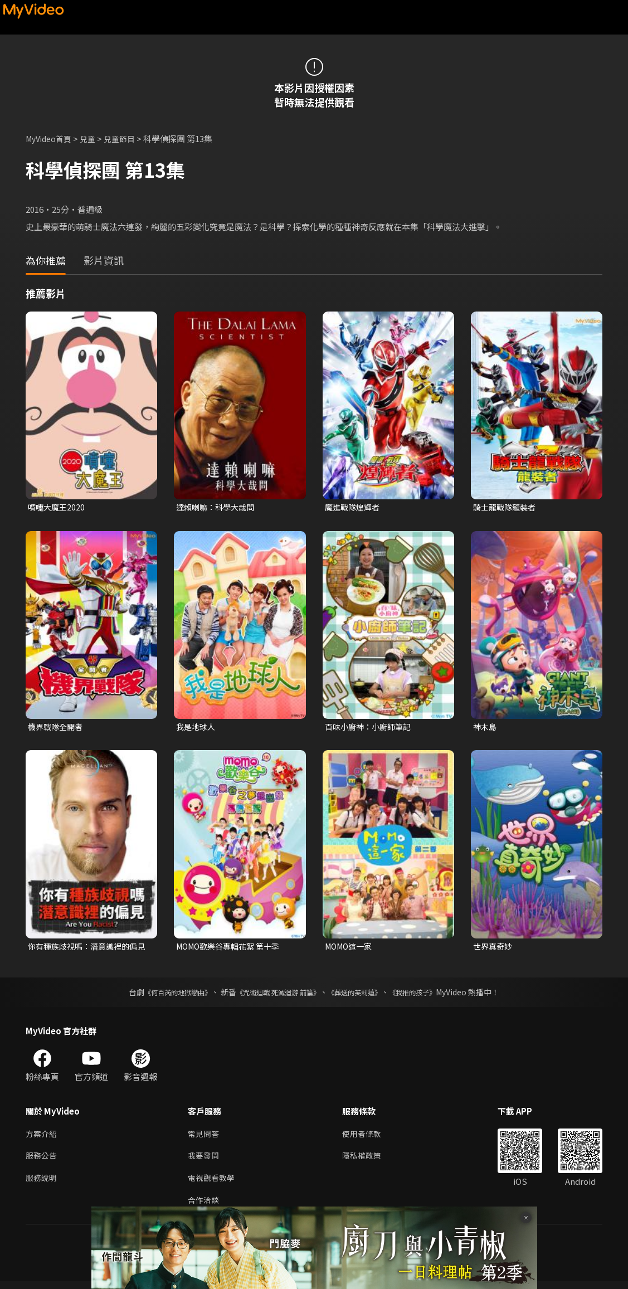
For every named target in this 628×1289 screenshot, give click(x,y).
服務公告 (42, 1160)
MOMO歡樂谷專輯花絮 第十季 (232, 948)
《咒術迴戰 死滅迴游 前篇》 (275, 994)
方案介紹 (42, 1137)
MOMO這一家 (351, 948)
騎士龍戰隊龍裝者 (506, 507)
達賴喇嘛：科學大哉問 (218, 507)
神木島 (485, 728)
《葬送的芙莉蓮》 (363, 994)
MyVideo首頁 (51, 138)
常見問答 (204, 1137)
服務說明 (42, 1184)
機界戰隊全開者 (57, 728)
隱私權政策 (366, 1160)
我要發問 (204, 1160)
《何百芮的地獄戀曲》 (163, 994)
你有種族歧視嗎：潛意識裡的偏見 (86, 948)
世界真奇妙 (494, 948)
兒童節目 (126, 138)
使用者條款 (366, 1137)
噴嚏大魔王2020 (57, 507)
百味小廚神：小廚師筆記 (371, 728)
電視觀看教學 (213, 1184)
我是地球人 (197, 728)
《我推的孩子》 (429, 994)
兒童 (93, 138)
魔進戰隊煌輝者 (354, 507)
